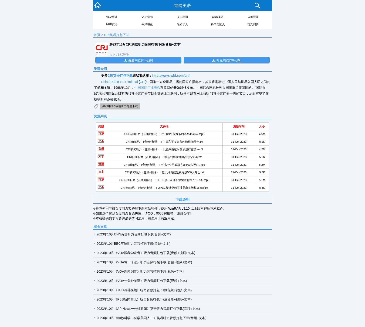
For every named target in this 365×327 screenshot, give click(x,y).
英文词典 (253, 24)
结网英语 (182, 5)
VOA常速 (147, 17)
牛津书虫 (147, 24)
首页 (97, 35)
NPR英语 (112, 24)
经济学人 (182, 24)
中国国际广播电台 (147, 87)
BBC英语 (182, 17)
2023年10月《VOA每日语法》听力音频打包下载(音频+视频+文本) (144, 262)
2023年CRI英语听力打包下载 (120, 106)
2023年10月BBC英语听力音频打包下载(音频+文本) (133, 243)
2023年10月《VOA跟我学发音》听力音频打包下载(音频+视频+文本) (146, 253)
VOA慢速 (112, 17)
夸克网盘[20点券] (228, 60)
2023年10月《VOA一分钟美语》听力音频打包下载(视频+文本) (142, 281)
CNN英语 (218, 17)
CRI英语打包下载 (116, 35)
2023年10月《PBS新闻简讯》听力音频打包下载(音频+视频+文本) (144, 299)
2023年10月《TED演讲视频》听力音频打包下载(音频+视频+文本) (144, 290)
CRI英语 (253, 17)
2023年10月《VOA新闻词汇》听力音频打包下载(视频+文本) (140, 271)
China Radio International (119, 82)
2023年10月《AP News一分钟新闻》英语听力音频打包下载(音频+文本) (148, 308)
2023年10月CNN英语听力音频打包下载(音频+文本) (134, 234)
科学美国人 (218, 24)
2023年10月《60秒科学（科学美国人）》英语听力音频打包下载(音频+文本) (151, 318)
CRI (142, 82)
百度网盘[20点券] (140, 60)
